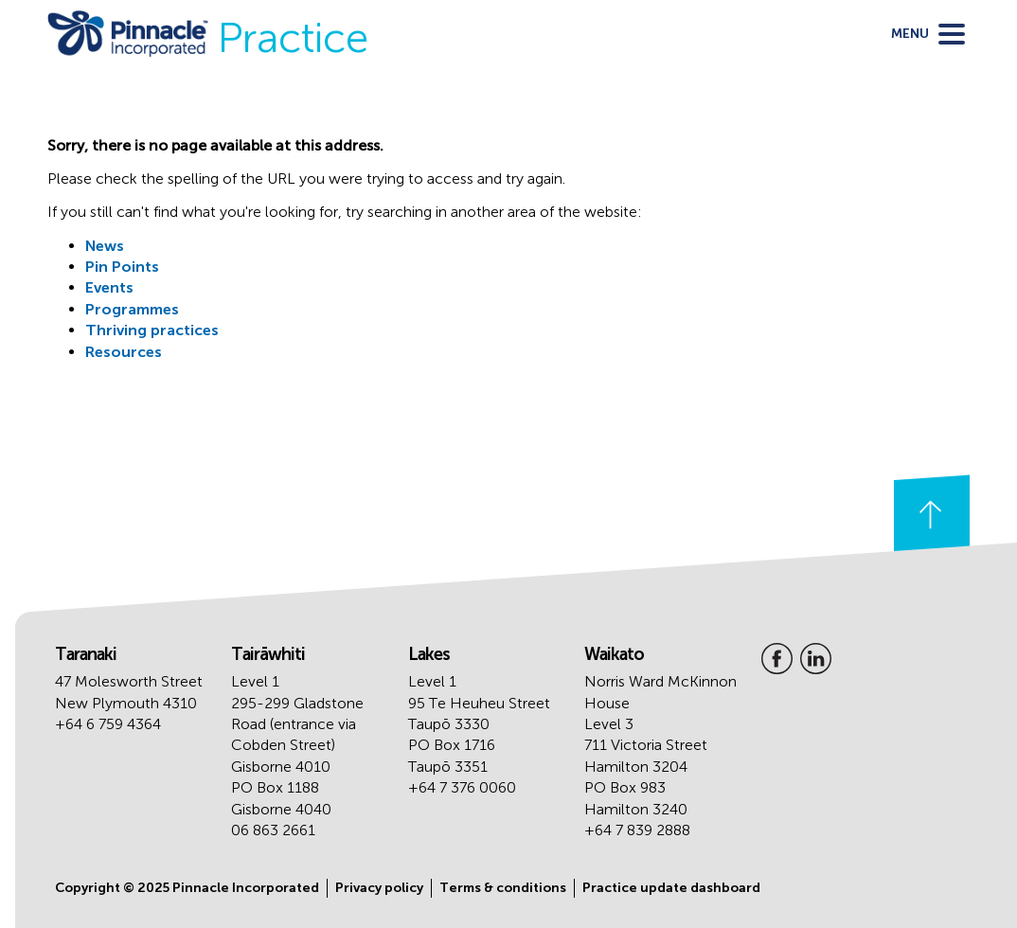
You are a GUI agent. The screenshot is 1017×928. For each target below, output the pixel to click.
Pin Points (122, 267)
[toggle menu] (928, 34)
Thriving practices (152, 330)
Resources (123, 352)
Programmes (132, 309)
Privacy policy (379, 888)
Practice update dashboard (671, 888)
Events (109, 287)
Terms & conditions (502, 888)
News (104, 246)
